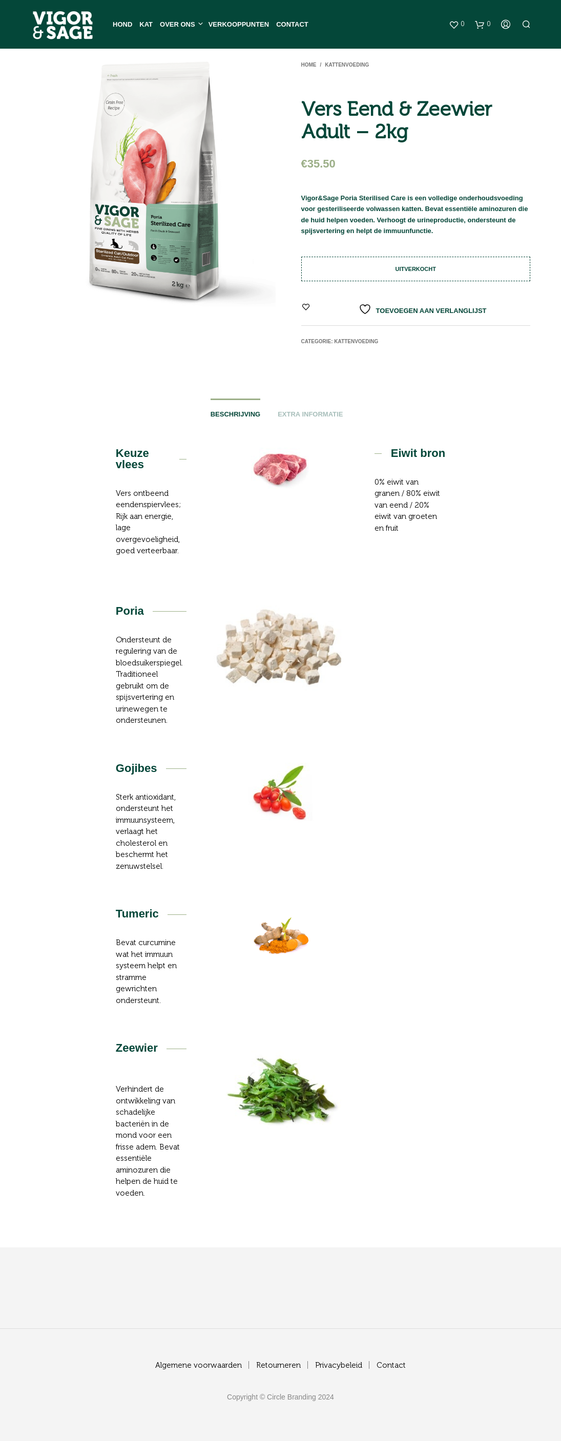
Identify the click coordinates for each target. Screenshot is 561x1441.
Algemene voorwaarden (198, 1365)
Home (309, 65)
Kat (146, 24)
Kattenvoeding (347, 65)
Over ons (177, 24)
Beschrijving (236, 414)
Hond (122, 24)
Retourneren (278, 1365)
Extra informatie (310, 414)
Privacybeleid (338, 1365)
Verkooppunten (239, 24)
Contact (292, 24)
